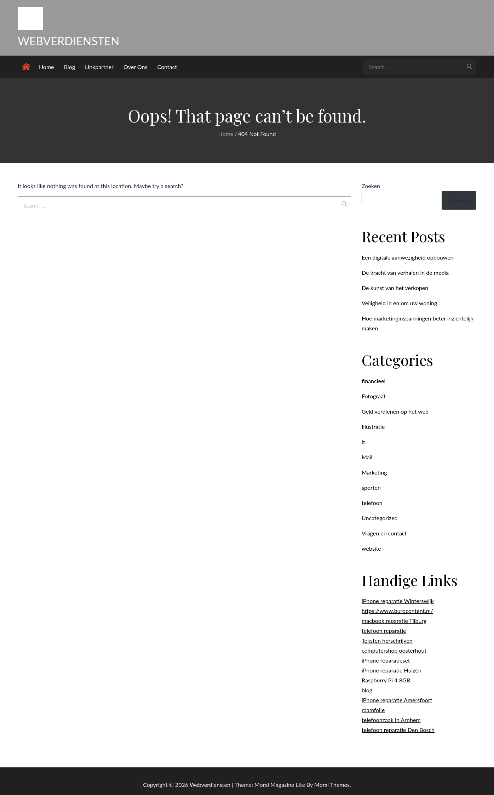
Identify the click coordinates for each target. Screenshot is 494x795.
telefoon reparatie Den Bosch (398, 729)
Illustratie (373, 426)
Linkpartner (99, 66)
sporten (371, 487)
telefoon (372, 502)
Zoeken (371, 185)
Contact (167, 66)
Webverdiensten (68, 41)
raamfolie (373, 709)
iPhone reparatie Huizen (391, 670)
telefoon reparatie (384, 630)
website (371, 548)
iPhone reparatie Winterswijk (398, 600)
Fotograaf (373, 396)
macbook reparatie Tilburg (394, 620)
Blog (69, 66)
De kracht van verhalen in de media (405, 272)
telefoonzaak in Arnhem (391, 719)
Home (46, 66)
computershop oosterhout (394, 650)
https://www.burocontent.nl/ (397, 610)
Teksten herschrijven (387, 640)
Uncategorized (380, 518)
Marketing (374, 472)
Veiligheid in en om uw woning (399, 303)
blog (367, 690)
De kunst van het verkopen (395, 287)
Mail (367, 457)
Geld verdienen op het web (395, 411)
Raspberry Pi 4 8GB (386, 680)
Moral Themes (332, 784)
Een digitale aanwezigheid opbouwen (407, 257)
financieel (373, 380)
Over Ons (135, 66)
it (363, 441)
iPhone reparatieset (386, 660)
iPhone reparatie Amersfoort (397, 700)
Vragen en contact (384, 533)
